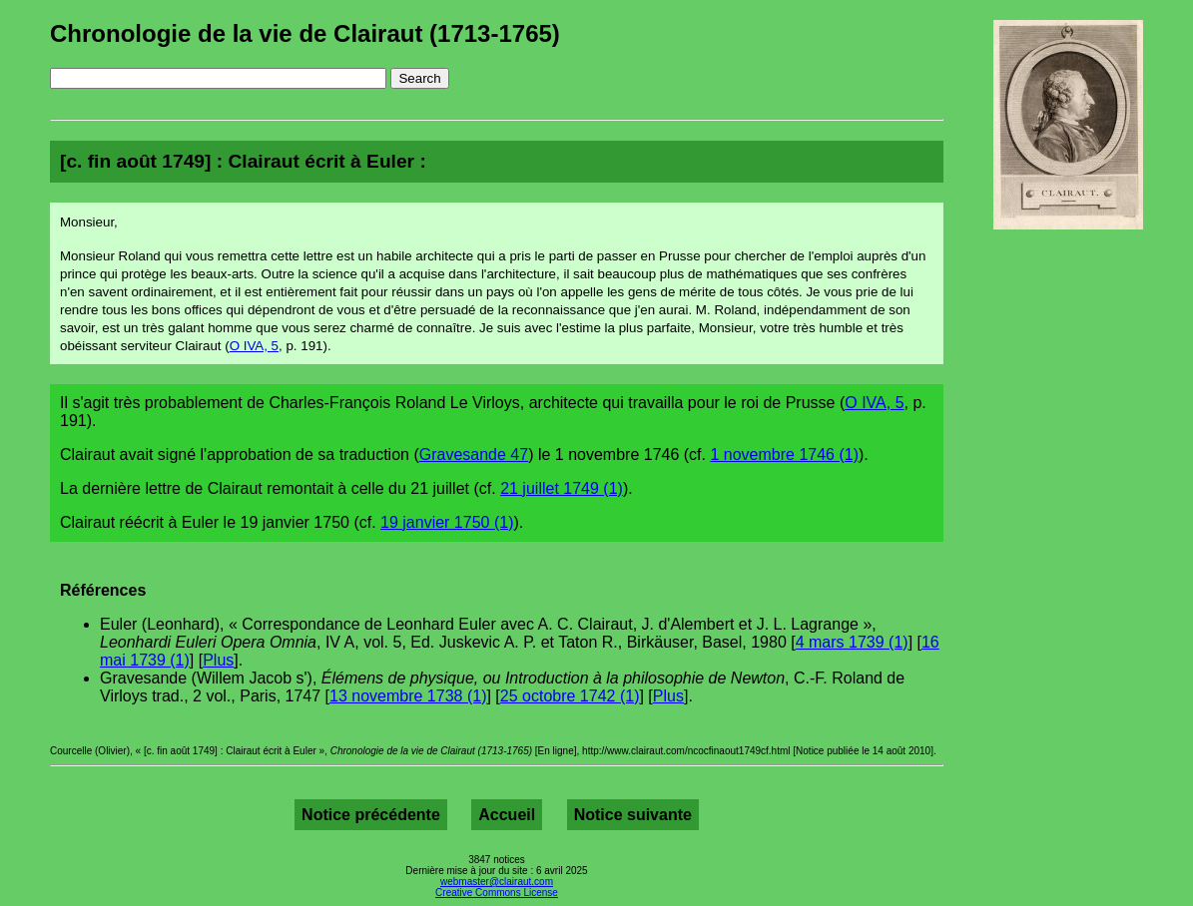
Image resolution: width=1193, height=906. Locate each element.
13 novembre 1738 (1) (407, 695)
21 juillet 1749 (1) (561, 488)
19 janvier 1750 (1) (446, 522)
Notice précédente (370, 814)
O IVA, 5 (254, 345)
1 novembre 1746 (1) (784, 454)
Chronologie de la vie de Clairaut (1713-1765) (305, 33)
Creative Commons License (496, 892)
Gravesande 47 (473, 454)
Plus (218, 660)
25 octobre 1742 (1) (570, 695)
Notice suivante (633, 814)
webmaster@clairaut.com (496, 881)
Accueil (506, 814)
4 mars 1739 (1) (852, 642)
